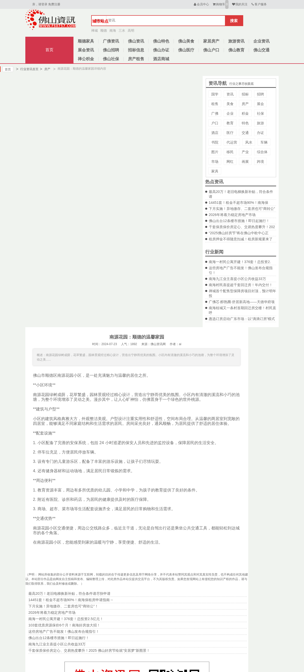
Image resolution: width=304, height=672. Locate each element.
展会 (260, 104)
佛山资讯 (136, 41)
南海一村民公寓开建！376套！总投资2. (240, 262)
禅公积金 (86, 59)
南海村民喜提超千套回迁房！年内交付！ (241, 285)
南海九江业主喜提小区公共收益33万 (237, 279)
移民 (230, 152)
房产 (45, 69)
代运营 (231, 142)
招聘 (260, 94)
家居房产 (211, 41)
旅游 (260, 123)
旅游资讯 (236, 41)
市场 (214, 162)
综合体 (262, 152)
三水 (122, 30)
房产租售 (136, 59)
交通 (245, 133)
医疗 (230, 133)
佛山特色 (161, 41)
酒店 (214, 133)
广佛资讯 (111, 41)
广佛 (214, 113)
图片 (214, 152)
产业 (245, 152)
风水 (248, 142)
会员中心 (201, 4)
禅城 (94, 30)
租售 (214, 104)
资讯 (230, 94)
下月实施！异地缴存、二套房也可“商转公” (242, 209)
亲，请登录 (39, 4)
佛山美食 (186, 41)
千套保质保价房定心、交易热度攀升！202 (242, 227)
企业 (230, 113)
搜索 (234, 20)
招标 (245, 94)
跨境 (260, 162)
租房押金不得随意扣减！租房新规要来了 (241, 239)
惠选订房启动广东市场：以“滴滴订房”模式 (242, 319)
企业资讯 (261, 41)
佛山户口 (211, 50)
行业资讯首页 (27, 69)
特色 (245, 123)
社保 (260, 113)
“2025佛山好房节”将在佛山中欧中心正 (239, 233)
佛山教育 (236, 50)
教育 (230, 123)
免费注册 (54, 4)
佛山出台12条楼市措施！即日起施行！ (239, 221)
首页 (49, 50)
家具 (214, 171)
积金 (245, 113)
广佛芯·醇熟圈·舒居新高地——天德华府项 (242, 302)
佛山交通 (261, 50)
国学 (214, 94)
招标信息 (136, 50)
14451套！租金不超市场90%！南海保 (238, 203)
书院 (214, 142)
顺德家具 (86, 41)
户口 (214, 123)
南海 (112, 30)
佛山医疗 (186, 50)
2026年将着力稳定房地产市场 (232, 215)
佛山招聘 (111, 50)
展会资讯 (86, 50)
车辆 (264, 142)
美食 (230, 104)
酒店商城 (161, 59)
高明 (131, 30)
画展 (245, 162)
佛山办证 (161, 50)
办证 (260, 133)
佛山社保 (111, 59)
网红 (230, 162)
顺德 (103, 30)
